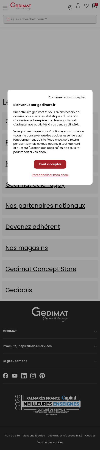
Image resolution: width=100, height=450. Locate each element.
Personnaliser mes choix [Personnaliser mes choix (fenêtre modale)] (50, 175)
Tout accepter (50, 164)
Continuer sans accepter (67, 97)
